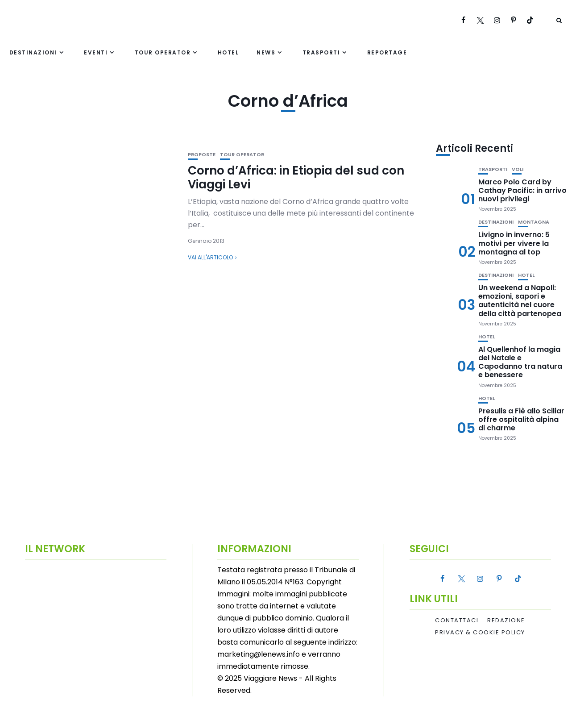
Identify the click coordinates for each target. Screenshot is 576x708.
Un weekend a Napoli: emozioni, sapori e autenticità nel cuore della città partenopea (519, 301)
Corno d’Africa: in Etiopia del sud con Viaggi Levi (296, 177)
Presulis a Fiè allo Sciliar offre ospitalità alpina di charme (521, 419)
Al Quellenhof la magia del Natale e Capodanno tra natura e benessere (520, 362)
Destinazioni (33, 52)
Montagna (533, 222)
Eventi (96, 52)
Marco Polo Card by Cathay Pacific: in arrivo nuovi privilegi (522, 190)
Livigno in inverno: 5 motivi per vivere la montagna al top (514, 243)
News (266, 52)
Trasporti (321, 52)
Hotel (228, 52)
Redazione (506, 620)
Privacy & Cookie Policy (480, 632)
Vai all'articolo (210, 257)
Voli (517, 169)
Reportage (387, 52)
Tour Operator (163, 52)
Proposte (201, 154)
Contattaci (456, 620)
